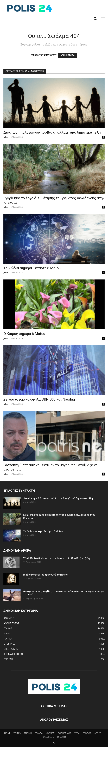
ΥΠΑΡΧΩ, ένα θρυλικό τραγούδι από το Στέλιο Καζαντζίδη (56, 558)
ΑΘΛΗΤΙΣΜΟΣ (64, 733)
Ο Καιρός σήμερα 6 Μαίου (24, 334)
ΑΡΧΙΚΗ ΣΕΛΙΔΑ (67, 55)
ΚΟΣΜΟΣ (50, 733)
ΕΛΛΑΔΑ (39, 733)
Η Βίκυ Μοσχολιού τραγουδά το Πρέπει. (46, 574)
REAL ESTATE (48, 736)
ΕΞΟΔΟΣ (87, 733)
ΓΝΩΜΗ (28, 733)
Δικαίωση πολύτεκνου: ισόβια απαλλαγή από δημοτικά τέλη (52, 132)
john (5, 137)
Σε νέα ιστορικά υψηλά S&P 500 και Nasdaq (39, 399)
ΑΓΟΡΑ (97, 733)
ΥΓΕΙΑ (77, 733)
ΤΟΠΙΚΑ (17, 733)
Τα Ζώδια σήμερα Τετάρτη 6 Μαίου (32, 268)
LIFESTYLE (61, 736)
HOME (7, 733)
